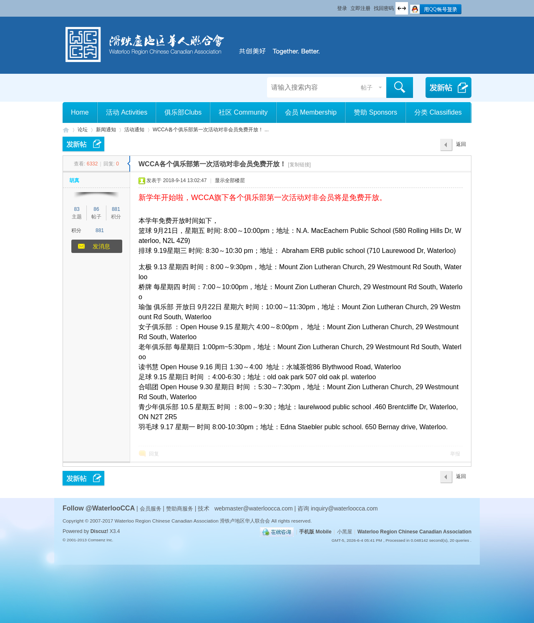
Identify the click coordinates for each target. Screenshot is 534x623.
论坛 (83, 130)
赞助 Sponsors (375, 112)
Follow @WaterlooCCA (99, 508)
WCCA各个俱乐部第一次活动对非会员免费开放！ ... (211, 130)
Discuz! (99, 531)
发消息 (101, 246)
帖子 (367, 87)
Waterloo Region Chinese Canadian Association (414, 532)
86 (96, 209)
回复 (154, 454)
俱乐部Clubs (183, 112)
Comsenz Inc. (100, 540)
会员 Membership (311, 112)
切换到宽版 (401, 8)
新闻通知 (106, 130)
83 (76, 209)
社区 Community (243, 112)
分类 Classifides (438, 112)
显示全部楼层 (230, 180)
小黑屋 (344, 532)
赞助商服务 (179, 508)
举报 (455, 454)
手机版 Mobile (315, 532)
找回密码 (384, 8)
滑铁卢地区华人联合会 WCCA (66, 130)
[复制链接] (299, 165)
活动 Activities (127, 112)
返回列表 (461, 146)
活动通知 (134, 130)
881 (116, 209)
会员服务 (151, 508)
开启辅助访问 (333, 6)
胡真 (74, 180)
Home (80, 112)
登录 (342, 8)
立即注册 (360, 8)
